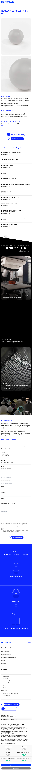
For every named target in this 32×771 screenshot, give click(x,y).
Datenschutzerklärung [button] (5, 727)
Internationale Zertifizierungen (8, 657)
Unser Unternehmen (7, 648)
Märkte (3, 660)
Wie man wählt (6, 695)
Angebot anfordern (10, 708)
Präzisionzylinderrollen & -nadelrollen (10, 698)
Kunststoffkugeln (5, 8)
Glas (4, 685)
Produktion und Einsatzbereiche (10, 693)
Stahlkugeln (6, 676)
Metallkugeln (6, 678)
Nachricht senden (17, 537)
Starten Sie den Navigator (7, 448)
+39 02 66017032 (5, 455)
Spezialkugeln (6, 687)
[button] (30, 722)
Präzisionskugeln (5, 673)
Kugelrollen (4, 690)
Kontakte (3, 663)
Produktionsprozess (6, 654)
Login (2, 125)
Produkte (4, 669)
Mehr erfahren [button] (16, 768)
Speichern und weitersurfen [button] (16, 765)
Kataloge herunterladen (11, 704)
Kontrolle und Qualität (6, 651)
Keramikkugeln (6, 682)
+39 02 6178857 (4, 454)
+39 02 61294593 (5, 457)
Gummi (4, 684)
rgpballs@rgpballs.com (6, 468)
